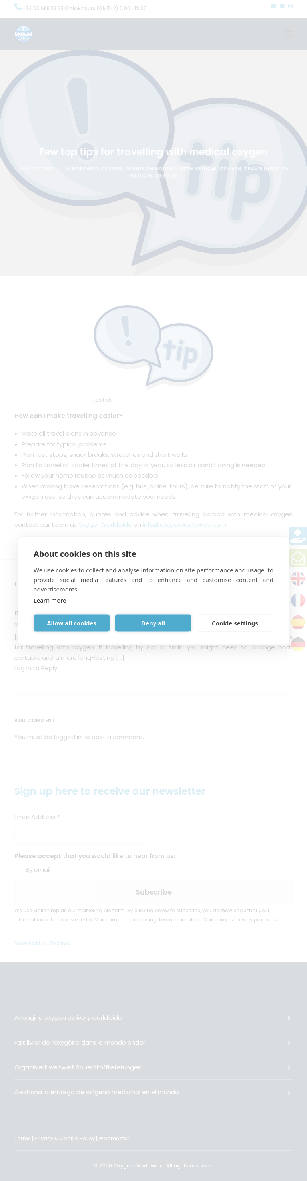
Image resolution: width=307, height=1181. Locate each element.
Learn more (50, 600)
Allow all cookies (71, 623)
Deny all (153, 623)
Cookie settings (235, 623)
